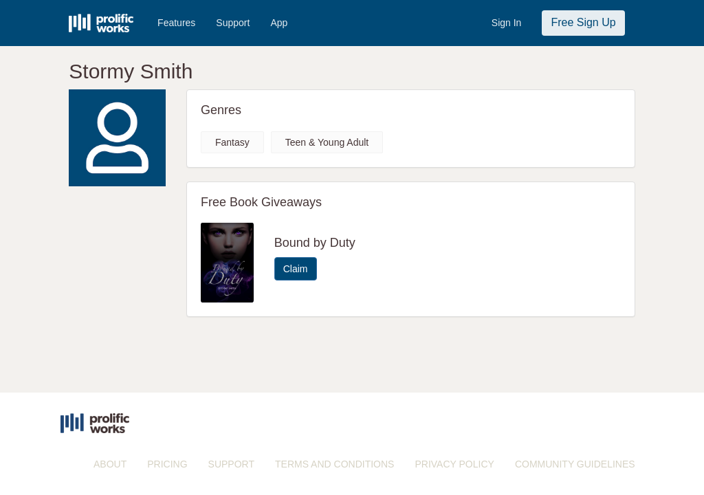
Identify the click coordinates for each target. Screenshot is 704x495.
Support (233, 22)
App (278, 22)
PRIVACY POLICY (454, 464)
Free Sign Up (583, 22)
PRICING (167, 464)
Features (176, 22)
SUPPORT (231, 464)
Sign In (507, 22)
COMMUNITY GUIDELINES (575, 464)
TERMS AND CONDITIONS (334, 464)
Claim (295, 268)
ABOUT (110, 464)
